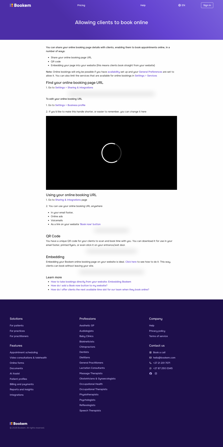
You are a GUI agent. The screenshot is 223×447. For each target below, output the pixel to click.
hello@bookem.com (164, 357)
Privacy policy (157, 330)
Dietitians (84, 357)
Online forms (17, 362)
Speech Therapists (90, 410)
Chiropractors (87, 346)
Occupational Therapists (93, 389)
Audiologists (86, 330)
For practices (17, 330)
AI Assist (15, 373)
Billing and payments (22, 384)
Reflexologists (87, 405)
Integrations (17, 394)
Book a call (159, 352)
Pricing (81, 5)
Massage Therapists (90, 373)
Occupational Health (91, 384)
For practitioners (19, 336)
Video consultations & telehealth (28, 357)
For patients (17, 325)
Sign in (207, 5)
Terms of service (158, 336)
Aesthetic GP (86, 325)
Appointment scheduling (24, 352)
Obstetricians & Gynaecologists (97, 378)
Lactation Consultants (92, 367)
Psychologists (87, 399)
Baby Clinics (86, 336)
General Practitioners (91, 362)
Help (143, 5)
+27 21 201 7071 (161, 362)
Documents (16, 368)
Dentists (84, 352)
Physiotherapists (88, 394)
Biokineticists (86, 341)
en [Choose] (181, 5)
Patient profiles (18, 378)
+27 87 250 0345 (163, 368)
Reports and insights (21, 389)
